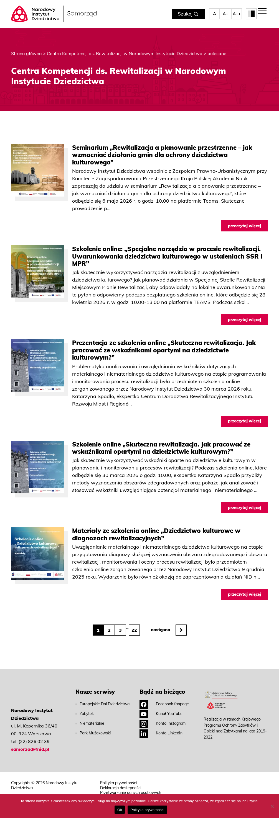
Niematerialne (92, 723)
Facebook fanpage (164, 703)
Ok (119, 810)
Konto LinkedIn (161, 733)
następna (169, 630)
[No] (272, 806)
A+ (225, 13)
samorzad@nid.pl (30, 749)
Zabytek (87, 713)
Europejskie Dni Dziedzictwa (105, 703)
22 (134, 630)
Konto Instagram (163, 723)
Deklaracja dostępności (120, 788)
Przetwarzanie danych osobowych (130, 792)
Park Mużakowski (95, 733)
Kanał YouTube (161, 713)
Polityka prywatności (118, 783)
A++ (237, 13)
